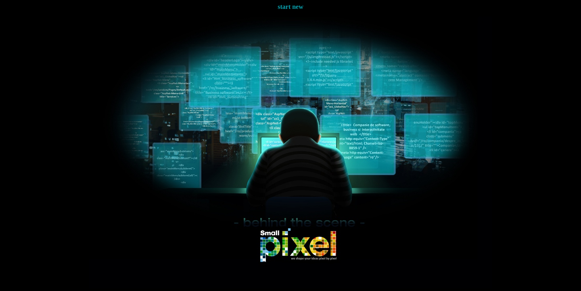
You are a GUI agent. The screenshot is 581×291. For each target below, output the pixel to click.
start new (290, 6)
